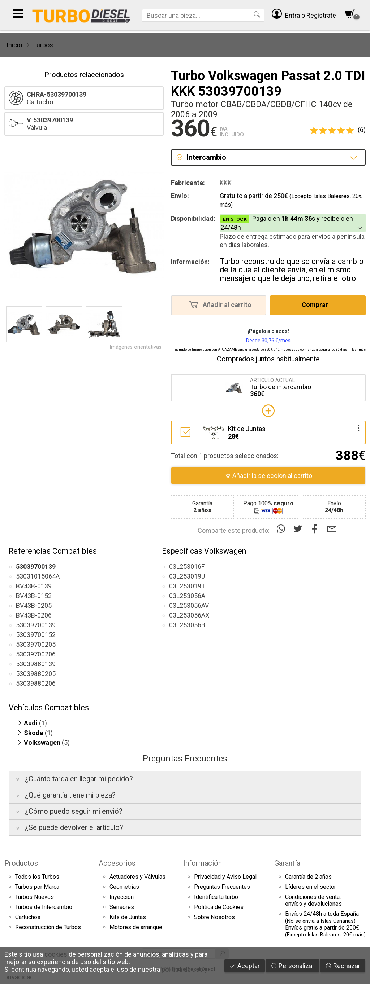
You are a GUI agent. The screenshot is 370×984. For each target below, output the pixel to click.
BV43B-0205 (34, 605)
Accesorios (117, 863)
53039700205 (36, 644)
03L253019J (187, 576)
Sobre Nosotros (214, 917)
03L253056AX (189, 615)
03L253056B (187, 625)
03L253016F (187, 566)
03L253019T (187, 586)
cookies (55, 954)
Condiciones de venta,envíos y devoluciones (313, 900)
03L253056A (187, 595)
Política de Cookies (219, 907)
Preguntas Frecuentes (222, 886)
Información (202, 863)
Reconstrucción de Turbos (48, 927)
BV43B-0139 (34, 586)
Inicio (14, 45)
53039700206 (36, 654)
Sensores (121, 907)
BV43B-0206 (34, 615)
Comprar (317, 304)
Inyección (121, 896)
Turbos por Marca (37, 886)
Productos (21, 863)
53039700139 (36, 625)
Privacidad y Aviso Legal (225, 876)
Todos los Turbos (37, 876)
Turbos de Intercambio (43, 907)
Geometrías (124, 886)
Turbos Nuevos (34, 896)
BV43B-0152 (34, 595)
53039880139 (36, 664)
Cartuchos (27, 917)
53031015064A (38, 576)
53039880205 (36, 673)
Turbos (43, 45)
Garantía (287, 863)
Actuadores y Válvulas (137, 876)
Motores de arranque (135, 927)
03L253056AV (189, 605)
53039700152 (36, 634)
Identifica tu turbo (216, 896)
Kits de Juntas (127, 917)
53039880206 (36, 683)
